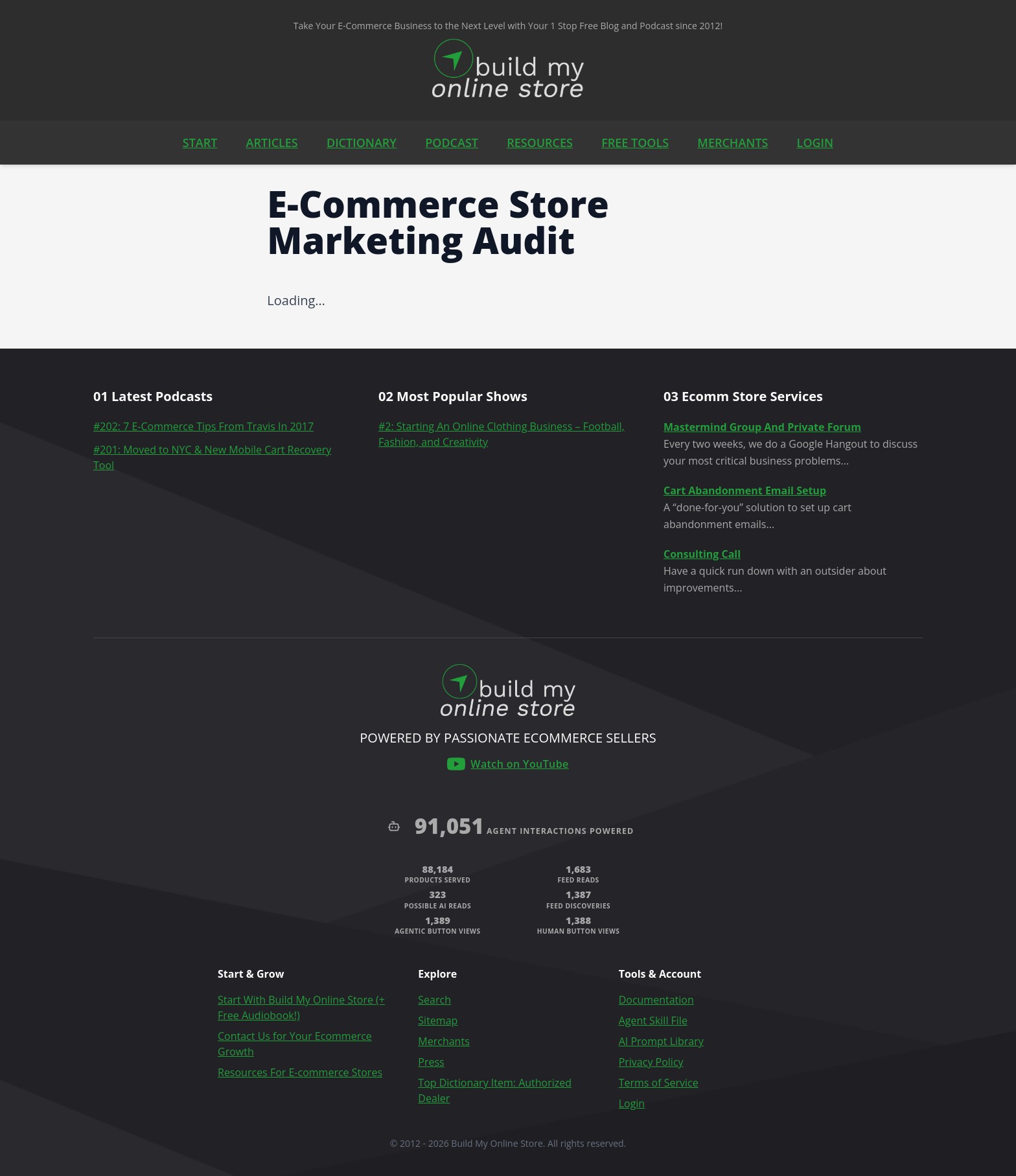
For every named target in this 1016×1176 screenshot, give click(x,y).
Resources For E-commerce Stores (300, 1072)
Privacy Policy (651, 1062)
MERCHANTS (732, 142)
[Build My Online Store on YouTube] (507, 764)
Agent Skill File (653, 1020)
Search (434, 1000)
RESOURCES (540, 142)
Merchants (443, 1041)
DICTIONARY (362, 142)
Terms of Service (658, 1083)
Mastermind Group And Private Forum (762, 427)
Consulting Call (702, 554)
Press (431, 1062)
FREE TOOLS (635, 142)
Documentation (656, 1000)
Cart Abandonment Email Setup (745, 490)
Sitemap (437, 1020)
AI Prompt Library (661, 1041)
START (200, 142)
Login (632, 1103)
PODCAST (451, 142)
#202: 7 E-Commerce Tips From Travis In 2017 (203, 426)
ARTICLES (272, 142)
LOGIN (815, 142)
